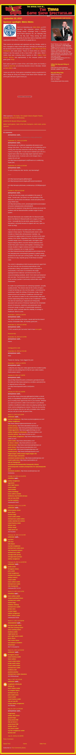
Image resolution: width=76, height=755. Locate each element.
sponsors (6, 126)
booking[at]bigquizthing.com (59, 57)
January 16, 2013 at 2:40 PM (16, 391)
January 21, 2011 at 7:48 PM (16, 375)
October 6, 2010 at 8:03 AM (16, 190)
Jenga (12, 59)
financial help (12, 333)
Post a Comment (8, 739)
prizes (44, 124)
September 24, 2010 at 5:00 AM (17, 165)
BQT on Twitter (55, 79)
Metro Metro (36, 27)
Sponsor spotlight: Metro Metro (18, 22)
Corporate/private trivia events (59, 81)
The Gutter (16, 116)
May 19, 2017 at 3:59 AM (15, 709)
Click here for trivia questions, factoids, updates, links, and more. (61, 68)
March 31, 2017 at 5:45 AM (16, 650)
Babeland (6, 118)
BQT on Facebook (56, 77)
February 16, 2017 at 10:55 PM (17, 562)
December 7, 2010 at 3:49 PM (17, 363)
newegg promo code (14, 348)
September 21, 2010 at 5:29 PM (17, 140)
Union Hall (12, 66)
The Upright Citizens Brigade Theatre (31, 116)
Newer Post (6, 743)
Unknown (11, 417)
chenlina (11, 478)
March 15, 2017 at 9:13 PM (16, 591)
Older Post (43, 743)
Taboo (40, 55)
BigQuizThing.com (56, 74)
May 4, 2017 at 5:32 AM (15, 679)
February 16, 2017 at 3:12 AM (17, 535)
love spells (38, 329)
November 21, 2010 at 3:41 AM (17, 351)
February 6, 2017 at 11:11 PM (17, 505)
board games (11, 124)
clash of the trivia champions (24, 124)
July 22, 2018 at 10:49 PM (15, 736)
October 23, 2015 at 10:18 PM (17, 476)
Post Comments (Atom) (19, 748)
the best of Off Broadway (17, 118)
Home (25, 743)
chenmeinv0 (12, 623)
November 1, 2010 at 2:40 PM (17, 314)
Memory (11, 57)
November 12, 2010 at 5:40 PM (17, 324)
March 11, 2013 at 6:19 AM (16, 414)
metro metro (37, 124)
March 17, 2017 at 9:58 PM (16, 620)
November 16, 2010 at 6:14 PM (17, 337)
